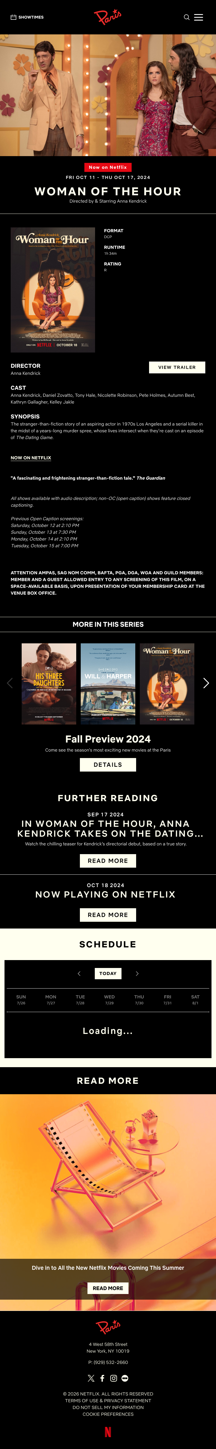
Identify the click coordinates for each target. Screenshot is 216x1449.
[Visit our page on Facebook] (102, 1378)
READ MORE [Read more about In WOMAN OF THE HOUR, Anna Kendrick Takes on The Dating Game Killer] (108, 861)
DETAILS (108, 764)
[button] (187, 17)
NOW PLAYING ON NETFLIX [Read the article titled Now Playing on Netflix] (105, 894)
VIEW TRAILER (177, 367)
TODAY (108, 973)
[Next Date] (137, 973)
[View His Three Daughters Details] (49, 683)
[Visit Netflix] (108, 1436)
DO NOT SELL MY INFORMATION (108, 1407)
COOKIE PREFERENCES (108, 1414)
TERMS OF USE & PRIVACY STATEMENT (108, 1401)
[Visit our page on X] (91, 1378)
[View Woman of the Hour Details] (167, 683)
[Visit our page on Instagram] (113, 1378)
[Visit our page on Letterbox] (125, 1378)
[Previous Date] (79, 973)
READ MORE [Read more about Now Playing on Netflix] (108, 915)
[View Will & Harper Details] (108, 683)
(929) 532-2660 (111, 1362)
